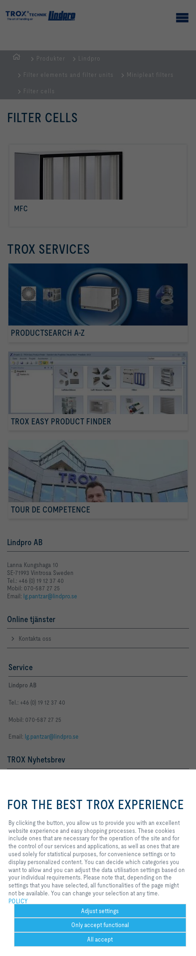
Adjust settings (100, 910)
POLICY (18, 901)
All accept (100, 939)
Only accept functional (100, 924)
